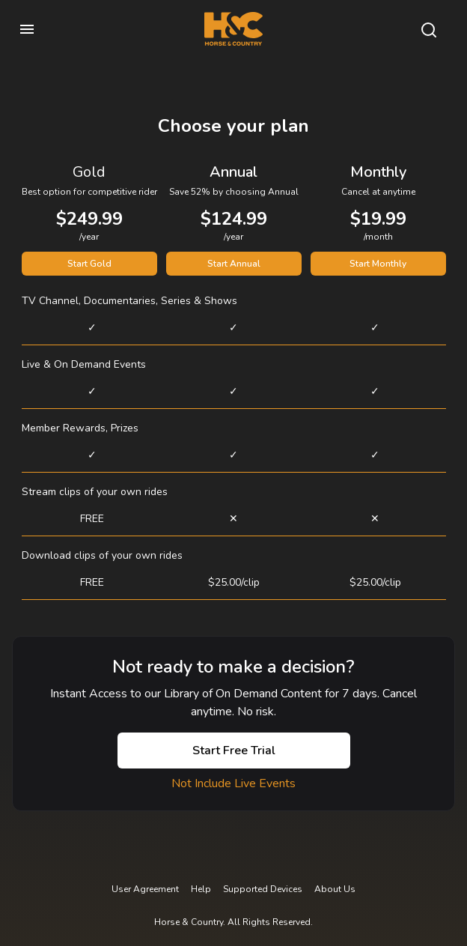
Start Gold (89, 264)
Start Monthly (378, 264)
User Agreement (145, 889)
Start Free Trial (233, 750)
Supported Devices (262, 889)
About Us (334, 889)
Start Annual (233, 264)
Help (201, 889)
